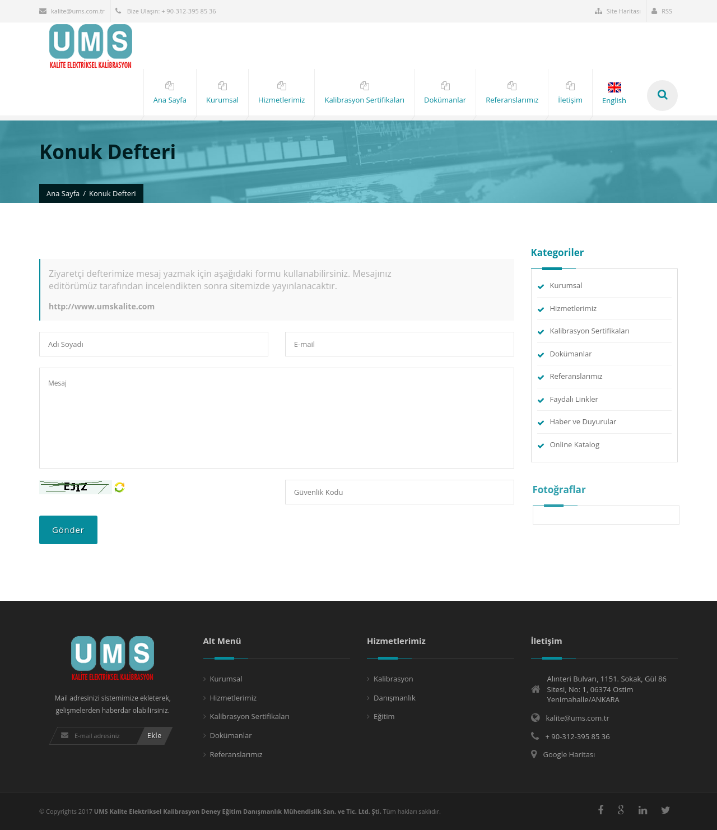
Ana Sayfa (63, 193)
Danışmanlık (395, 698)
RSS (661, 11)
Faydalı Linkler (574, 399)
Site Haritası (618, 11)
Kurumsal (566, 285)
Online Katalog (574, 444)
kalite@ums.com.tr (72, 11)
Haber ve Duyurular (583, 421)
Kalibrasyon (393, 679)
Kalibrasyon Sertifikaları (590, 331)
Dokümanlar (571, 354)
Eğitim (384, 716)
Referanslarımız (576, 376)
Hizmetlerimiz (573, 308)
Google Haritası (569, 754)
